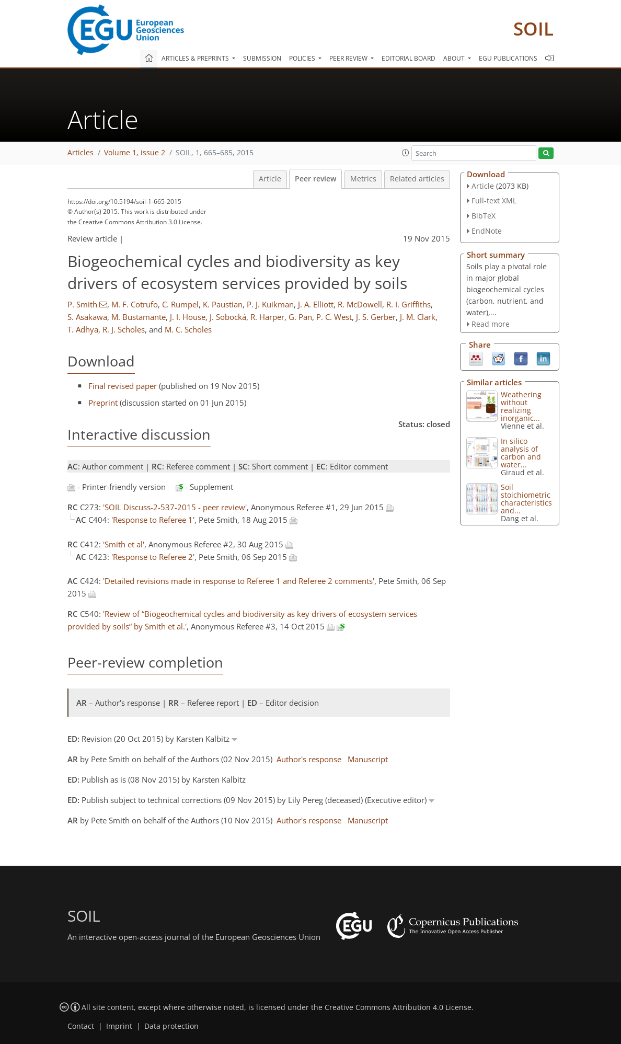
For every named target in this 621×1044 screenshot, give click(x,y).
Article (270, 178)
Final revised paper (122, 386)
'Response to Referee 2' (152, 557)
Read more (491, 324)
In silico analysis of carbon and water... (521, 452)
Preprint (103, 402)
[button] (405, 152)
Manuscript (368, 759)
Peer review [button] (349, 58)
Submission (262, 58)
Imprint (119, 1026)
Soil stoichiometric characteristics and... (526, 498)
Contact (80, 1026)
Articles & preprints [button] (196, 58)
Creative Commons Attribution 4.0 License (398, 1007)
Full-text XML (494, 200)
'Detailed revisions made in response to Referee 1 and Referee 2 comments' (238, 581)
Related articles (417, 178)
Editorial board (408, 58)
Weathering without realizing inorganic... (521, 406)
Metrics (363, 178)
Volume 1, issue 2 (134, 152)
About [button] (454, 58)
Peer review (315, 178)
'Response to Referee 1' (152, 519)
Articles (80, 152)
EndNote (487, 231)
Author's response (309, 759)
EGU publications (508, 58)
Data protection (171, 1026)
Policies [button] (303, 58)
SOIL (533, 28)
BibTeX (484, 216)
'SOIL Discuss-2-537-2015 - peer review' (175, 507)
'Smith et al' (123, 544)
